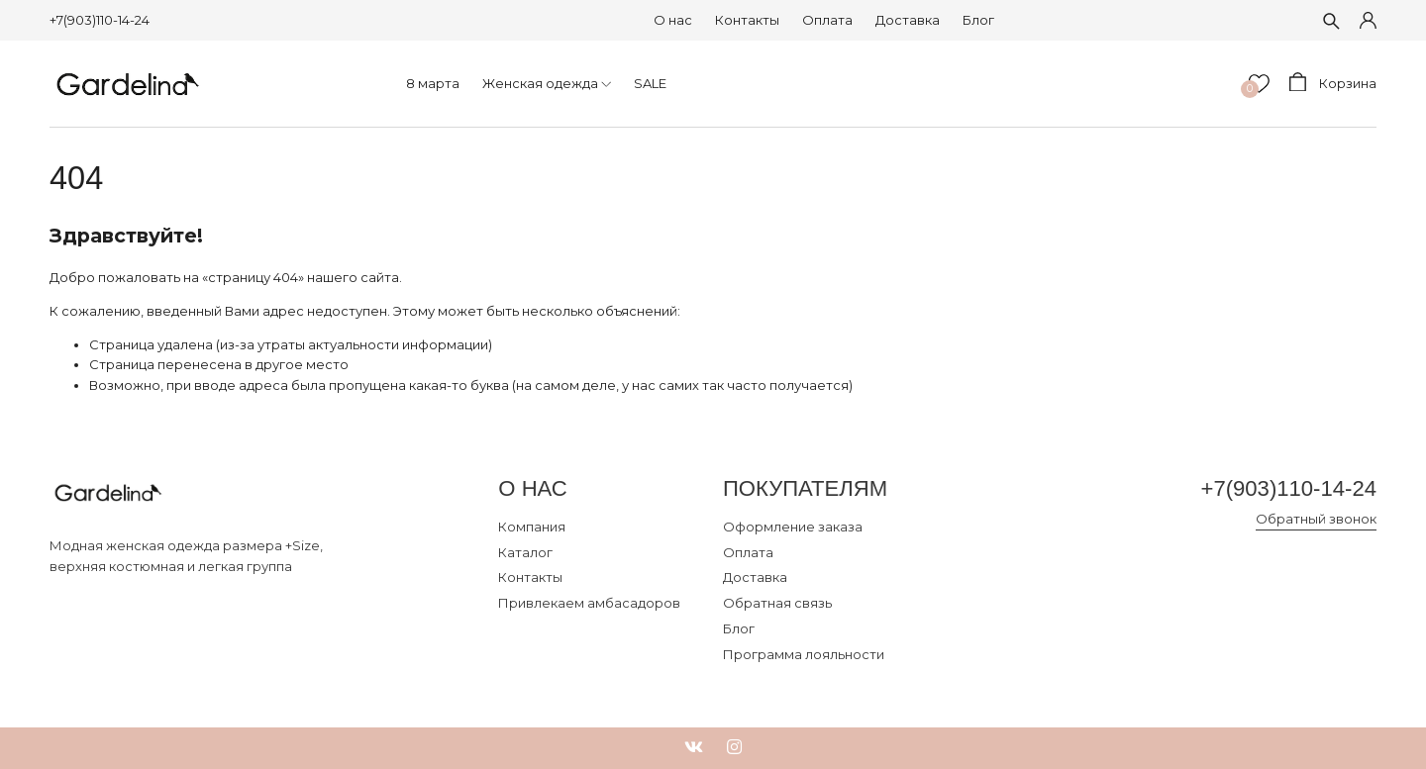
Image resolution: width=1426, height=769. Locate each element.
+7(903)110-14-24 (100, 20)
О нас (673, 20)
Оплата (827, 20)
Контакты (747, 20)
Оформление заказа (793, 526)
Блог (978, 20)
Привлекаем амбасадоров (589, 603)
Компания (531, 526)
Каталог (525, 552)
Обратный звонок (1316, 519)
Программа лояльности (803, 654)
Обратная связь (777, 603)
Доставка (907, 20)
